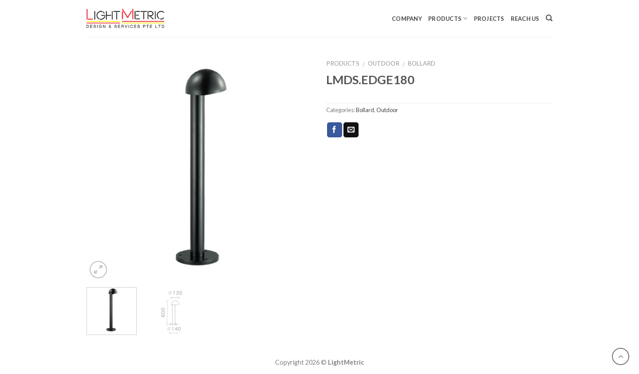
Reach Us (525, 18)
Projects (489, 18)
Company (407, 18)
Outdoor (383, 63)
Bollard (421, 63)
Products (448, 18)
